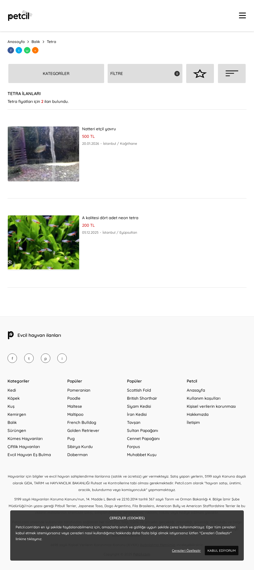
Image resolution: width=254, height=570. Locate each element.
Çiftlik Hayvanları (24, 446)
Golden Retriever (83, 430)
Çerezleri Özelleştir (186, 551)
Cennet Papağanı (143, 438)
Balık (12, 422)
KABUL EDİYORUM (221, 551)
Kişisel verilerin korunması (211, 406)
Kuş (11, 406)
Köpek (14, 398)
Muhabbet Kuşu (142, 454)
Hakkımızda (198, 414)
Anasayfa (196, 390)
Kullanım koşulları (203, 398)
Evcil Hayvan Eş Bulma (29, 454)
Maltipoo (75, 414)
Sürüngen (17, 430)
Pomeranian (78, 390)
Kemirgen (17, 414)
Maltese (74, 406)
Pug (71, 438)
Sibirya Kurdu (80, 446)
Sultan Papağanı (142, 430)
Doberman (77, 454)
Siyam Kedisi (139, 406)
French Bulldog (81, 422)
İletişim (193, 422)
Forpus (133, 446)
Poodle (73, 398)
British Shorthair (142, 398)
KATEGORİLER (56, 73)
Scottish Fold (139, 390)
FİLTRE (116, 73)
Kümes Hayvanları (25, 438)
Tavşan (133, 422)
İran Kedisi (137, 414)
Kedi (12, 390)
